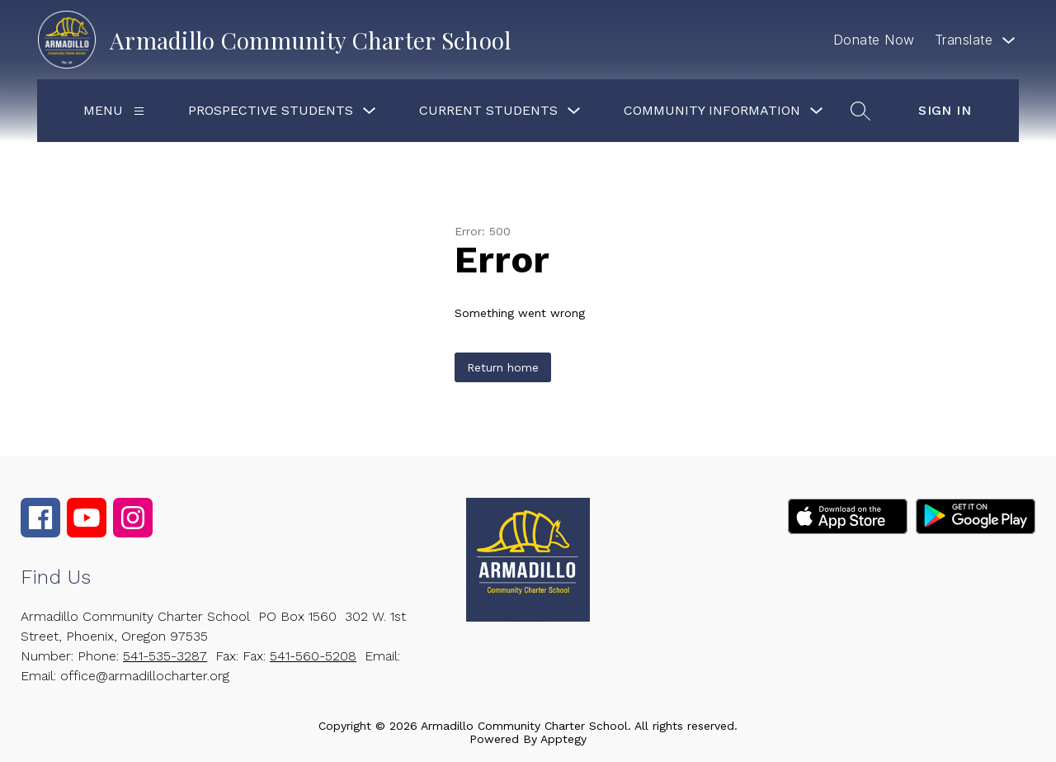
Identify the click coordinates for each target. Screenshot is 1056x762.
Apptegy (563, 738)
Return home (503, 367)
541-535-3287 (165, 656)
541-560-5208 (313, 656)
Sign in (944, 110)
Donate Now (874, 39)
